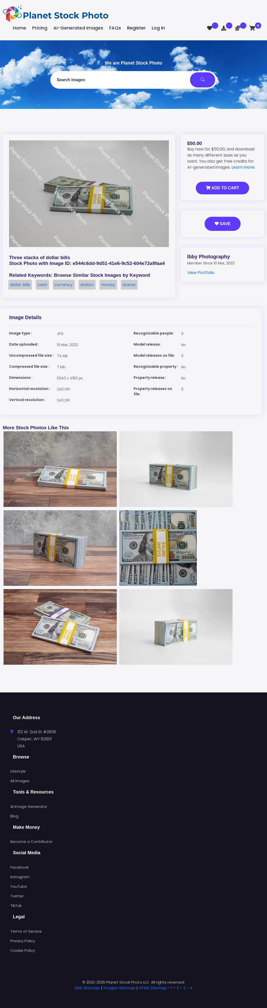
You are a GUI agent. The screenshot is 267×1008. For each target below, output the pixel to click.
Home (19, 28)
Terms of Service (26, 931)
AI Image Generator (28, 806)
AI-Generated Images (78, 28)
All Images (19, 780)
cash (42, 285)
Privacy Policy (22, 940)
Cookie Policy (22, 950)
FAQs (115, 28)
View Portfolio (200, 273)
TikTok (16, 905)
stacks (129, 285)
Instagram (20, 876)
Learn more (243, 167)
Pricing (39, 28)
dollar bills (20, 285)
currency (64, 285)
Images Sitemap (119, 988)
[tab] (134, 996)
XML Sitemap (87, 988)
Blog (14, 816)
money (108, 285)
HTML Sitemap (153, 988)
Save (223, 224)
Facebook (19, 867)
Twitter (17, 896)
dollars (87, 285)
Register (136, 28)
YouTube (18, 886)
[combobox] (133, 80)
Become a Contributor (31, 841)
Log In (158, 28)
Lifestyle (18, 771)
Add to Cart (222, 188)
